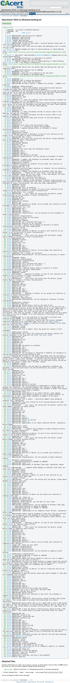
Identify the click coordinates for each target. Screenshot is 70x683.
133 (4, 289)
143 (4, 307)
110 (4, 247)
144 (4, 317)
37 (4, 112)
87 (4, 207)
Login (67, 13)
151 (4, 333)
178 (4, 385)
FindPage (13, 13)
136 (4, 293)
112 (4, 250)
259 (4, 539)
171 (4, 375)
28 (4, 91)
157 (4, 344)
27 (4, 88)
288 (4, 592)
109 (4, 246)
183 (4, 399)
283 (4, 585)
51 (4, 138)
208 (4, 445)
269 (4, 557)
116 (4, 259)
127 (4, 278)
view (9, 669)
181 (4, 394)
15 (4, 59)
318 (4, 653)
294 (4, 613)
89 (4, 210)
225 (4, 478)
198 (4, 426)
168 (4, 371)
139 (4, 299)
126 (4, 277)
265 (4, 549)
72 (4, 177)
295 (4, 615)
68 (4, 168)
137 (4, 296)
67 (4, 167)
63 (4, 159)
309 (4, 639)
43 (4, 123)
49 (4, 134)
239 (4, 502)
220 (4, 467)
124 (4, 272)
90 (4, 211)
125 (4, 274)
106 (4, 241)
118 (4, 262)
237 (4, 499)
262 (4, 545)
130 (4, 284)
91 (4, 213)
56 (4, 147)
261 (4, 542)
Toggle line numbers (8, 27)
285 (4, 588)
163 (4, 353)
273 (4, 567)
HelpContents (20, 13)
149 (4, 329)
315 (4, 649)
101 (4, 231)
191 (4, 414)
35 (4, 109)
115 (4, 257)
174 (4, 380)
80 (4, 193)
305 (4, 630)
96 (4, 222)
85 (4, 202)
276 (4, 573)
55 (4, 146)
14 (4, 58)
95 (4, 220)
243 (4, 508)
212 (4, 451)
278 (4, 578)
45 (4, 126)
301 (4, 624)
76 (4, 186)
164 (4, 356)
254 (4, 531)
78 (4, 189)
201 (4, 432)
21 (4, 74)
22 (4, 79)
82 (4, 198)
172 (4, 377)
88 (4, 208)
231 (4, 488)
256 (4, 534)
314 (4, 646)
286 (4, 589)
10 (4, 43)
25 (4, 83)
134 (4, 290)
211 (4, 450)
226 (4, 479)
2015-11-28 (32, 13)
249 (4, 521)
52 (4, 141)
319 (4, 655)
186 (4, 405)
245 (4, 511)
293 (4, 609)
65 (4, 162)
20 (4, 73)
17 (4, 67)
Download (7, 23)
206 (4, 442)
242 (4, 506)
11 (4, 46)
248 (4, 519)
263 (4, 546)
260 (4, 540)
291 (4, 598)
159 (4, 347)
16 (4, 61)
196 (4, 421)
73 (4, 179)
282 (4, 583)
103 (4, 235)
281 (4, 582)
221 (4, 470)
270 (4, 558)
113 (4, 253)
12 (4, 49)
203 (4, 436)
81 (4, 196)
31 (4, 98)
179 (4, 391)
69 (4, 171)
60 (4, 153)
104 (4, 238)
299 (4, 621)
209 (4, 447)
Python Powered (31, 682)
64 (4, 161)
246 (4, 514)
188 (4, 409)
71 (4, 174)
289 (4, 594)
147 (4, 326)
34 (4, 107)
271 (4, 561)
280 (4, 581)
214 (4, 455)
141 (4, 304)
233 (4, 491)
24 (4, 82)
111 (4, 249)
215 (4, 457)
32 (4, 100)
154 (4, 339)
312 (4, 643)
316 (4, 650)
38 (4, 115)
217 (4, 461)
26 (4, 86)
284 (4, 586)
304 (4, 628)
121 (4, 266)
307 (4, 634)
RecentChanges (5, 13)
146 (4, 323)
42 (4, 122)
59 (4, 152)
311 (4, 642)
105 (4, 240)
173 (4, 378)
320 (4, 656)
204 (4, 438)
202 (4, 433)
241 (4, 505)
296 (4, 616)
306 (4, 633)
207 (4, 444)
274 (4, 569)
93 (4, 217)
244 (4, 509)
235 (4, 494)
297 (4, 618)
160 (4, 348)
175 (4, 381)
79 (4, 192)
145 (4, 320)
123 (4, 271)
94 (4, 219)
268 (4, 555)
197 (4, 423)
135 (4, 292)
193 (4, 417)
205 (4, 441)
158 (4, 345)
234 (4, 493)
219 (4, 464)
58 (4, 150)
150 (4, 332)
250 (4, 522)
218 (4, 463)
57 (4, 149)
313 (4, 645)
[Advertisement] (49, 3)
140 (4, 302)
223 (4, 473)
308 (4, 637)
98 (4, 225)
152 (4, 336)
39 (4, 118)
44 (4, 125)
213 (4, 452)
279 (4, 579)
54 (4, 144)
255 (4, 533)
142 (4, 305)
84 (4, 201)
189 (4, 411)
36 (4, 110)
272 (4, 566)
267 (4, 554)
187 (4, 408)
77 (4, 187)
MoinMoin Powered (21, 682)
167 (4, 366)
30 (4, 97)
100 (4, 229)
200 (4, 429)
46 (4, 128)
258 (4, 537)
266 (4, 551)
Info (11, 15)
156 (4, 342)
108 (4, 244)
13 (4, 55)
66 (4, 164)
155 (4, 341)
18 (4, 70)
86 (4, 204)
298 (4, 619)
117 (4, 260)
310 (4, 640)
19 (4, 71)
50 (4, 137)
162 (4, 351)
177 (4, 384)
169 (4, 372)
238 (4, 500)
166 (4, 365)
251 (4, 525)
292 (4, 603)
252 (4, 527)
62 (4, 156)
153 (4, 338)
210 (4, 448)
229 (4, 485)
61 (4, 155)
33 (4, 103)
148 (4, 327)
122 (4, 268)
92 (4, 216)
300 (4, 622)
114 (4, 254)
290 (4, 597)
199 (4, 427)
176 (4, 383)
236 (4, 497)
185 (4, 403)
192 (4, 415)
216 (4, 460)
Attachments (16, 15)
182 (4, 397)
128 (4, 281)
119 (4, 263)
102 (4, 234)
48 (4, 132)
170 (4, 374)
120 (4, 265)
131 (4, 286)
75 (4, 185)
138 (4, 298)
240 (4, 503)
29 (4, 95)
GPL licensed (40, 682)
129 (4, 283)
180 (4, 393)
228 (4, 484)
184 (4, 402)
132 (4, 287)
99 (4, 228)
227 (4, 482)
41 (4, 120)
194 (4, 418)
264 (4, 548)
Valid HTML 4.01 (49, 682)
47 (4, 131)
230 (4, 487)
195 (4, 420)
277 (4, 576)
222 (4, 472)
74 (4, 180)
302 (4, 625)
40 (4, 119)
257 (4, 536)
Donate (26, 13)
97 (4, 223)
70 (4, 173)
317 (4, 652)
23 (4, 80)
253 (4, 530)
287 (4, 591)
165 (4, 363)
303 (4, 627)
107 (4, 243)
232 (4, 490)
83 (4, 199)
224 (4, 475)
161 (4, 350)
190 (4, 412)
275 (4, 572)
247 (4, 517)
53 (4, 143)
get (6, 669)
